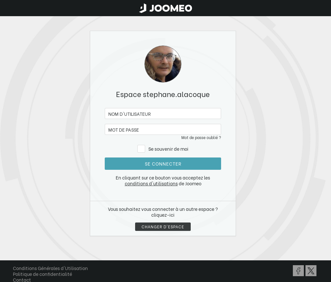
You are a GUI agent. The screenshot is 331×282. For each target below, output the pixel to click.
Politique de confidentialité (42, 273)
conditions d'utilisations (151, 183)
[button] (17, 249)
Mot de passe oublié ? (201, 137)
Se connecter (163, 163)
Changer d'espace (163, 226)
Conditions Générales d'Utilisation (50, 268)
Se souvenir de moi (168, 148)
